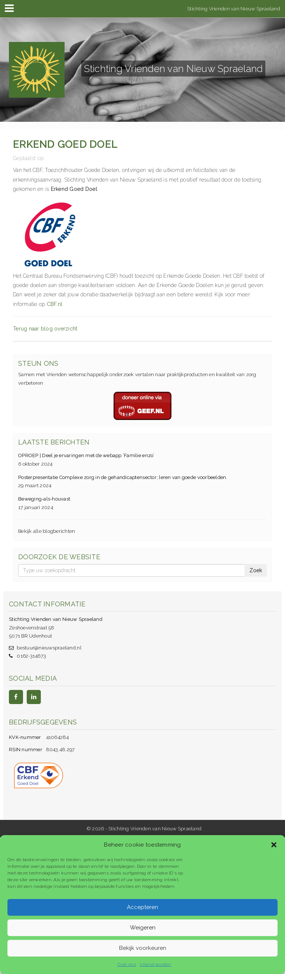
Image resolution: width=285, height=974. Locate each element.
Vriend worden (155, 964)
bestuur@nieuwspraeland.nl (49, 648)
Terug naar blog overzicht (45, 329)
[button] (274, 844)
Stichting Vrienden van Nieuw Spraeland (233, 8)
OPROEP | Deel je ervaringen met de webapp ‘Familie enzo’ (86, 455)
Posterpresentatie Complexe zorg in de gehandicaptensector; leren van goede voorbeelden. (122, 477)
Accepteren (142, 907)
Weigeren (142, 927)
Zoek (255, 570)
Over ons (126, 964)
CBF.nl (55, 304)
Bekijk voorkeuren (142, 948)
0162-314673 (31, 656)
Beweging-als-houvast (44, 499)
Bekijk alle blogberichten (46, 531)
